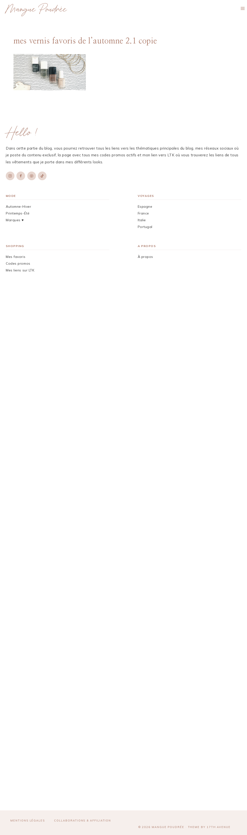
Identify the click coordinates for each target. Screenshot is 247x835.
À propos (145, 257)
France (143, 213)
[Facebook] (20, 176)
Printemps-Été (17, 213)
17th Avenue (219, 827)
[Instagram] (10, 176)
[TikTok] (42, 176)
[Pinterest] (31, 176)
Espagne (145, 206)
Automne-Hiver (18, 206)
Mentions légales (27, 820)
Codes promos (18, 263)
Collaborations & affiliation (82, 820)
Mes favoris (15, 257)
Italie (142, 220)
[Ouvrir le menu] (242, 8)
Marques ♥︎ (15, 220)
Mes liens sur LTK (20, 270)
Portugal (145, 227)
